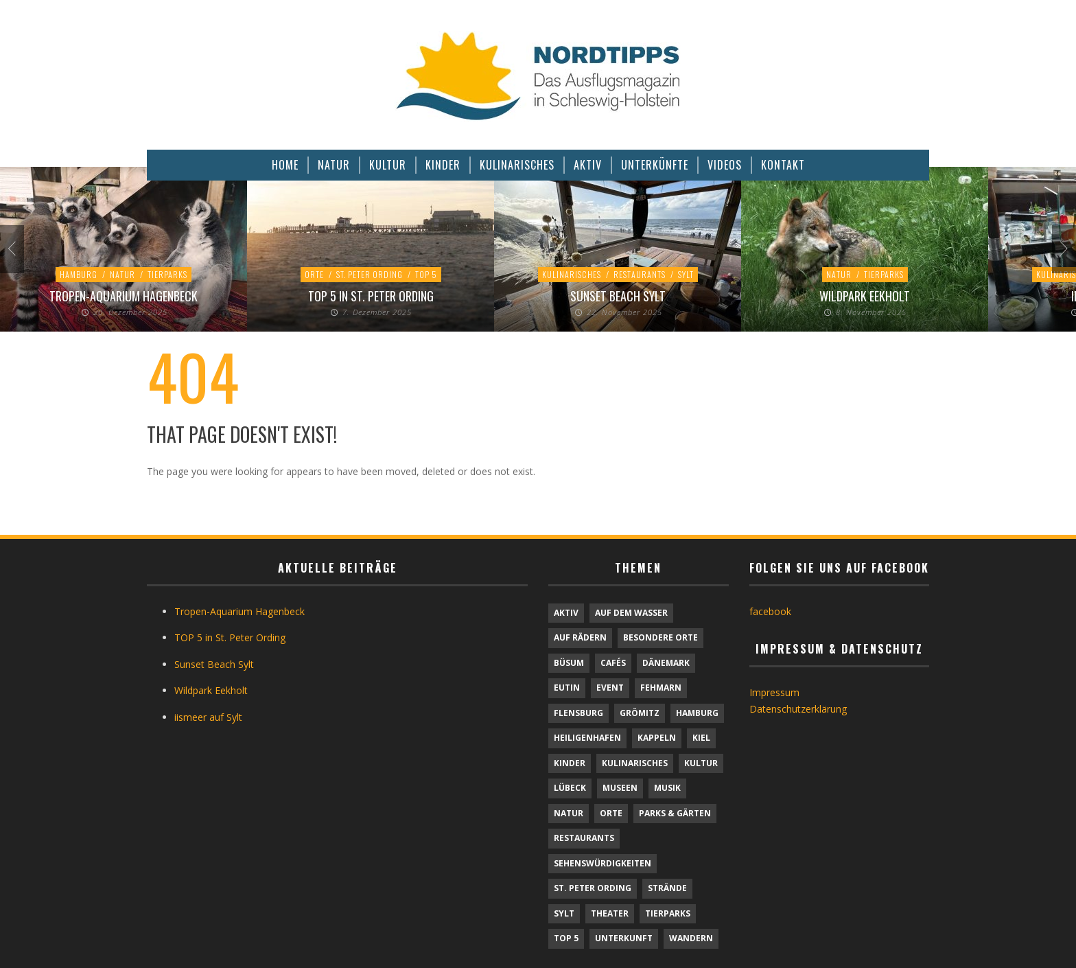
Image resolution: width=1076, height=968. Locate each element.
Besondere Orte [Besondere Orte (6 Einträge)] (660, 637)
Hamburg (78, 274)
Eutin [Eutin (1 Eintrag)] (567, 687)
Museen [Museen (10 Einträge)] (620, 788)
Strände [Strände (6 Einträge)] (667, 888)
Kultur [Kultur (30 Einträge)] (701, 763)
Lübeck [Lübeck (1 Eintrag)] (570, 788)
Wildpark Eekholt (864, 296)
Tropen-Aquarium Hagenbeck (123, 296)
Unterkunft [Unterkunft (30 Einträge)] (624, 938)
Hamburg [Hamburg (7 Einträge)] (697, 713)
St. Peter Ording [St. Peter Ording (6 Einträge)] (592, 888)
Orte (314, 274)
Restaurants (639, 274)
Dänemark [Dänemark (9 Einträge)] (666, 663)
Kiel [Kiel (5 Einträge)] (701, 738)
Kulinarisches (571, 274)
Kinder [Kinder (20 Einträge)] (569, 763)
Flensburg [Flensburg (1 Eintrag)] (578, 713)
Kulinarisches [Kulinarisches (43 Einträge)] (635, 763)
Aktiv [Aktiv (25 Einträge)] (566, 613)
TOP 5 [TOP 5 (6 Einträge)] (566, 938)
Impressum (774, 692)
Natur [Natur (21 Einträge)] (568, 813)
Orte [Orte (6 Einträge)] (611, 813)
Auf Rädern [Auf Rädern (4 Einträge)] (580, 637)
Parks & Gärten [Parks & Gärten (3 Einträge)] (675, 813)
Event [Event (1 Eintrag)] (610, 687)
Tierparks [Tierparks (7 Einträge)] (667, 913)
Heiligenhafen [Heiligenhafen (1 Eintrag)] (587, 738)
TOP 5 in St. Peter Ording (371, 296)
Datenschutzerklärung (798, 708)
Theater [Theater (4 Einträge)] (610, 913)
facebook (770, 611)
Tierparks (167, 274)
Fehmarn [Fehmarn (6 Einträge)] (660, 687)
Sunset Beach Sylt (618, 296)
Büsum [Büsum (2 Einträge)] (569, 663)
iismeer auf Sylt (208, 717)
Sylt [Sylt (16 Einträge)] (564, 913)
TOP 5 (426, 274)
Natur (122, 274)
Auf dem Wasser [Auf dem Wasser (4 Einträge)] (631, 613)
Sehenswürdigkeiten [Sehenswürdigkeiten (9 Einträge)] (602, 863)
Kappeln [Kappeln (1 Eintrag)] (657, 738)
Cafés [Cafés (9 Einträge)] (613, 663)
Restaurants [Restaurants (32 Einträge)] (584, 838)
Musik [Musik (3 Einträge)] (667, 788)
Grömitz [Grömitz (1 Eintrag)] (639, 713)
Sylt (686, 274)
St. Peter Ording (369, 274)
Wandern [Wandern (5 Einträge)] (691, 938)
